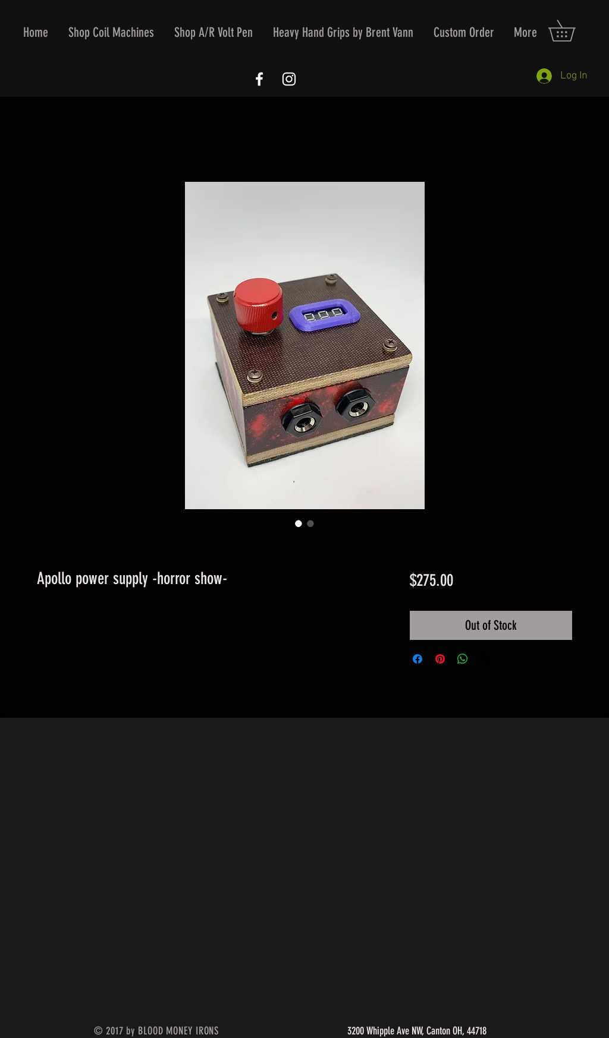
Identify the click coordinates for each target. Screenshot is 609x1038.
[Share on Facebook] (417, 659)
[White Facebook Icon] (259, 79)
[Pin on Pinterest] (440, 659)
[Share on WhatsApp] (463, 659)
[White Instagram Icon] (289, 79)
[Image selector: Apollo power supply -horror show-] (298, 523)
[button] (111, 32)
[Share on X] (485, 659)
